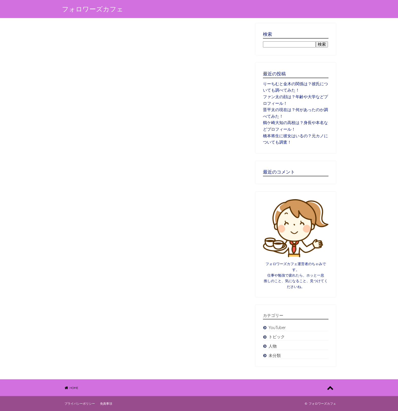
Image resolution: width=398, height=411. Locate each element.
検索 (322, 44)
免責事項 (106, 403)
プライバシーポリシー (79, 403)
